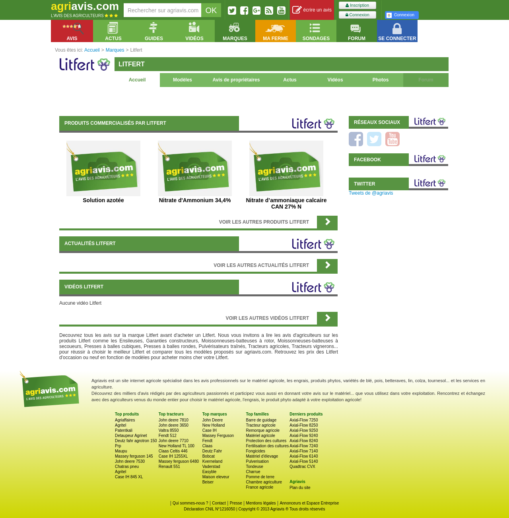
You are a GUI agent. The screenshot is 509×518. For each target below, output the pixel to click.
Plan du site (299, 487)
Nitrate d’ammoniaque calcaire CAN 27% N (286, 203)
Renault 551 (169, 466)
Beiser (208, 482)
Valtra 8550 (169, 430)
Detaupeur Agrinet (131, 435)
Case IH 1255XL (173, 456)
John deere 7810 (173, 420)
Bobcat (208, 456)
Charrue (253, 472)
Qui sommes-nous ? (190, 503)
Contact (218, 503)
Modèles (182, 80)
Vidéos (335, 80)
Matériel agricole (260, 435)
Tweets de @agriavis (371, 193)
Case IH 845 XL (129, 477)
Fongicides (255, 451)
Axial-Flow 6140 (303, 456)
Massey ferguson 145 (134, 456)
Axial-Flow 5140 (303, 461)
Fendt (207, 441)
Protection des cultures (266, 441)
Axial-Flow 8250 (303, 425)
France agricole (259, 487)
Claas (207, 446)
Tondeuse (254, 466)
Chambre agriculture (264, 482)
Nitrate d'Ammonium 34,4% (195, 200)
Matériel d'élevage (262, 456)
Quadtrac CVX (302, 466)
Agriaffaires (125, 420)
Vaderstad (211, 466)
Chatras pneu (127, 466)
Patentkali (123, 430)
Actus (289, 80)
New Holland (213, 425)
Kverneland (212, 461)
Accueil (137, 80)
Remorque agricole (263, 430)
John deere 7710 (173, 441)
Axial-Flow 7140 (303, 451)
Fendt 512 (168, 435)
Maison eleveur (215, 477)
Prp (118, 446)
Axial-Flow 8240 (303, 441)
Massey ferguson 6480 (179, 461)
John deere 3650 (173, 425)
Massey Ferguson (218, 435)
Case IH (209, 430)
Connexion (357, 14)
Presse (236, 503)
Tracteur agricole (261, 425)
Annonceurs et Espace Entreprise (309, 503)
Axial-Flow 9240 (303, 435)
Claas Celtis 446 (173, 451)
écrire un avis (312, 10)
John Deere (212, 420)
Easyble (209, 472)
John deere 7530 (130, 461)
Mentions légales (261, 503)
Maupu (121, 451)
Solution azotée (103, 200)
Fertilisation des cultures (267, 446)
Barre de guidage (261, 420)
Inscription (357, 5)
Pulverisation (257, 461)
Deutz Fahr (212, 451)
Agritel (120, 425)
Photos (381, 80)
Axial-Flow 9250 (303, 430)
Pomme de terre (260, 477)
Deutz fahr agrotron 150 (136, 441)
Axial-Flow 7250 (303, 420)
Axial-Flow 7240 (303, 446)
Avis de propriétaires (236, 80)
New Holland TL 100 (176, 446)
